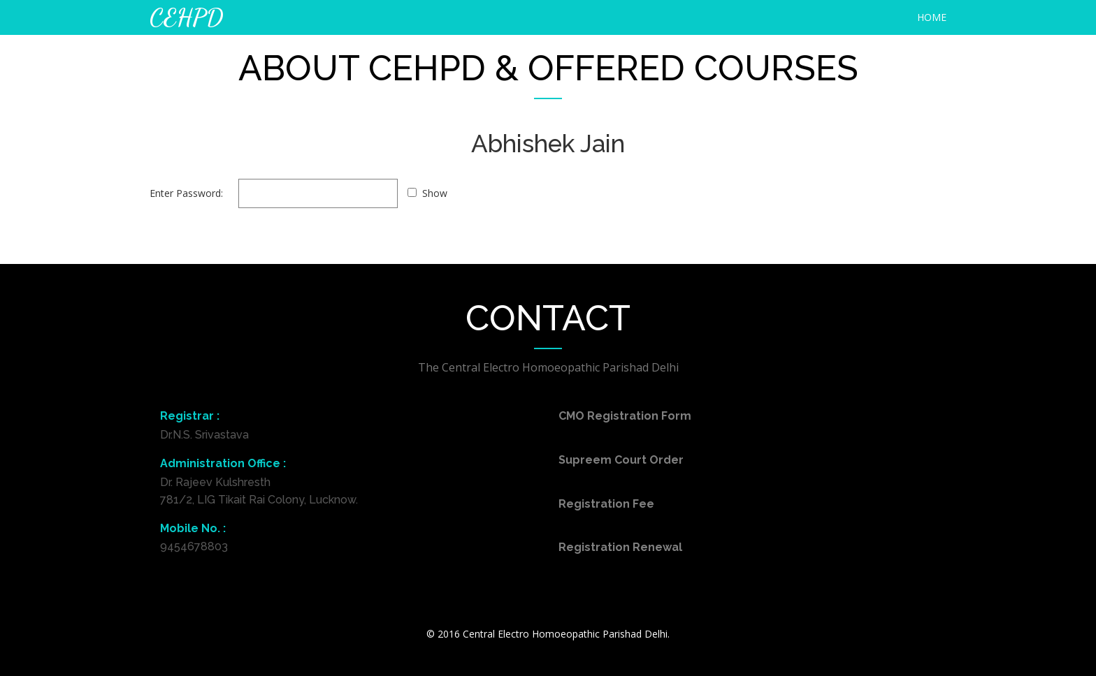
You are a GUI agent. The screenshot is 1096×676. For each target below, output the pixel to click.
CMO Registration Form (624, 415)
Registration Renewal (620, 547)
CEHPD (187, 17)
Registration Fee (606, 503)
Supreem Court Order (621, 459)
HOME (931, 17)
